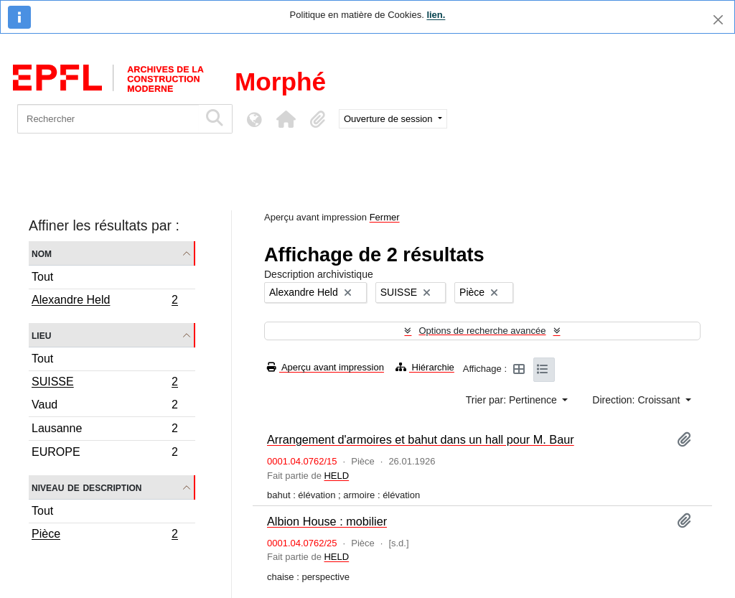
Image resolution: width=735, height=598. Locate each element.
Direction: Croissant (637, 400)
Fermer (385, 217)
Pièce (104, 535)
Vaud (104, 406)
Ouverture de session (389, 118)
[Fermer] (718, 20)
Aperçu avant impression (325, 367)
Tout (42, 277)
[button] (285, 119)
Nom (42, 253)
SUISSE (104, 383)
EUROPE (104, 454)
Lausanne (104, 430)
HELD (336, 475)
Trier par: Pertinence (513, 400)
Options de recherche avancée (482, 330)
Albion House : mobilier (327, 521)
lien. (435, 14)
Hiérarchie (424, 367)
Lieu (41, 335)
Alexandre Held (104, 301)
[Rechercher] (108, 119)
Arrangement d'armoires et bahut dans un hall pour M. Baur (420, 439)
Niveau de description (86, 487)
